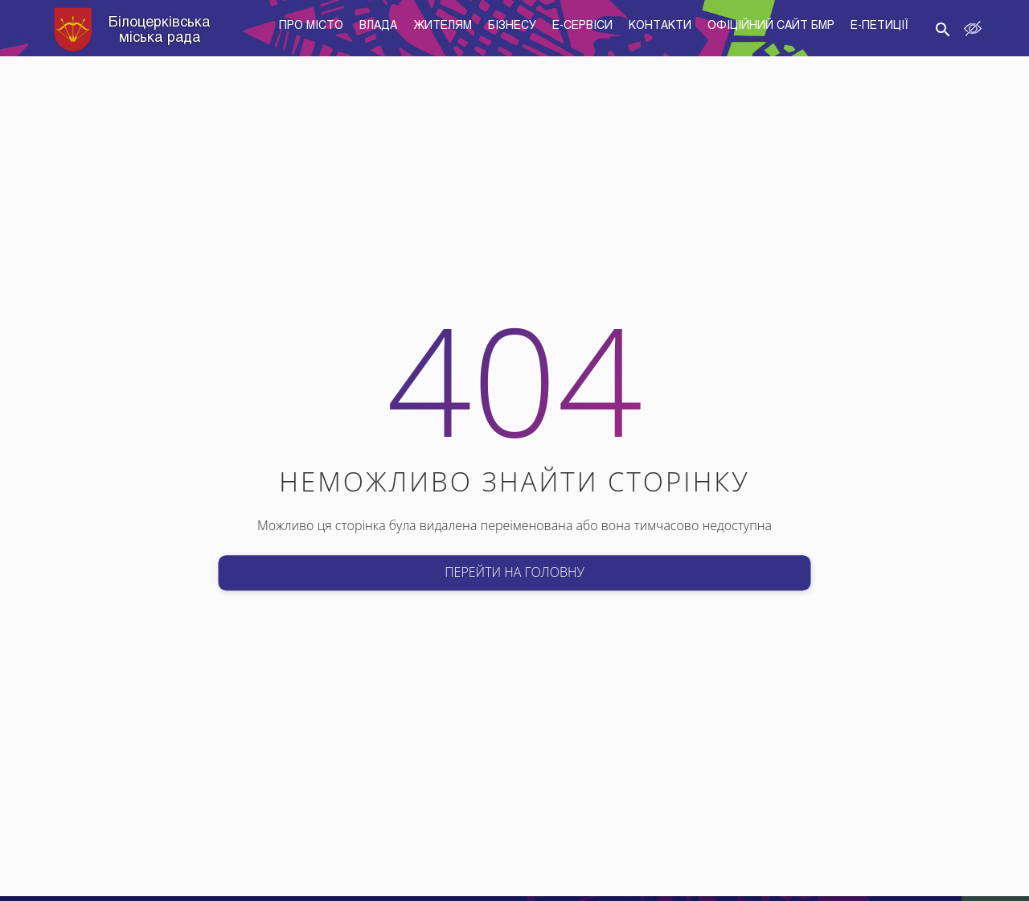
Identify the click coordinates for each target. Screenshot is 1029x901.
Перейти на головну (514, 572)
